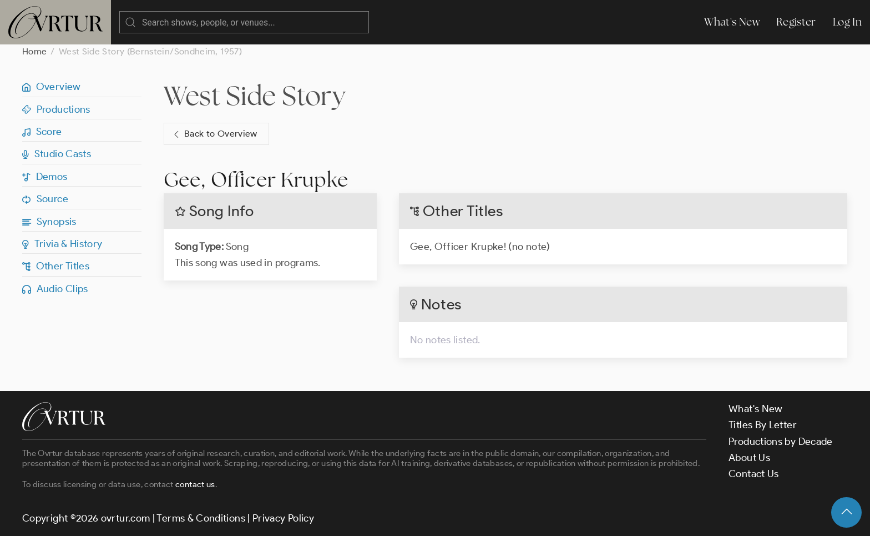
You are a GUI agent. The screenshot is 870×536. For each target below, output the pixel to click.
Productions (56, 109)
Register (796, 22)
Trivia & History (62, 244)
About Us (749, 458)
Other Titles (55, 266)
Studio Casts (56, 154)
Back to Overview (214, 134)
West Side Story (255, 95)
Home (34, 51)
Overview (51, 87)
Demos (45, 177)
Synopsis (49, 222)
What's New (732, 22)
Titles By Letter (763, 425)
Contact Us (754, 474)
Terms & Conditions (200, 518)
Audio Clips (55, 289)
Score (42, 132)
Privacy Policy (283, 518)
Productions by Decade (781, 441)
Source (45, 199)
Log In (847, 22)
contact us (195, 484)
